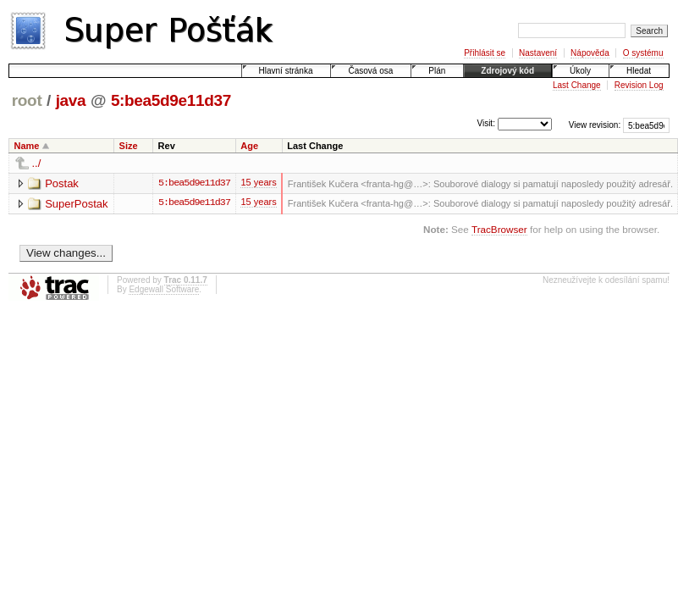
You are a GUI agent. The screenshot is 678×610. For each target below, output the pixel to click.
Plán (436, 70)
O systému (643, 53)
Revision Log (639, 85)
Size (128, 146)
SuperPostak (76, 203)
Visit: (486, 124)
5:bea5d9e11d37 (171, 100)
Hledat (638, 70)
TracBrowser (499, 230)
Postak (62, 183)
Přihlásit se (484, 53)
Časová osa (370, 70)
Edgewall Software (164, 290)
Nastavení (538, 53)
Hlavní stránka (286, 70)
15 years (258, 185)
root (27, 100)
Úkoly (580, 70)
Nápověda (590, 53)
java (71, 100)
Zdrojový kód (507, 70)
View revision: (595, 125)
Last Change (577, 85)
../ (36, 163)
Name (27, 146)
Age (249, 146)
